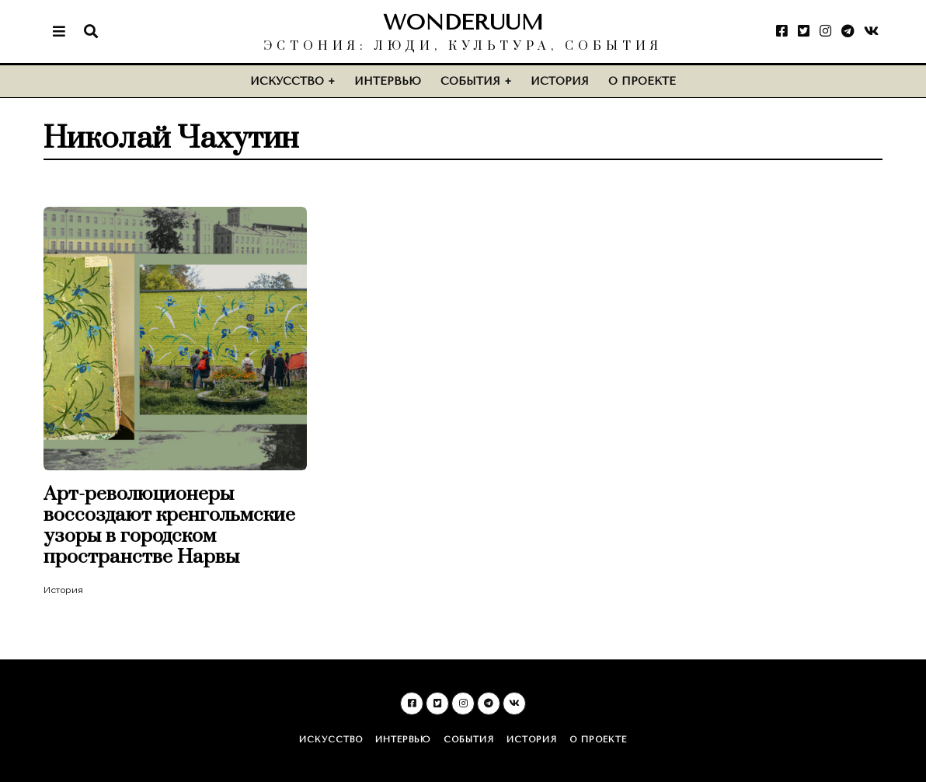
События (470, 81)
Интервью (387, 81)
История (560, 81)
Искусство (287, 81)
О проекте (642, 81)
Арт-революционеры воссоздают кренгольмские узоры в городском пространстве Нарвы (169, 525)
